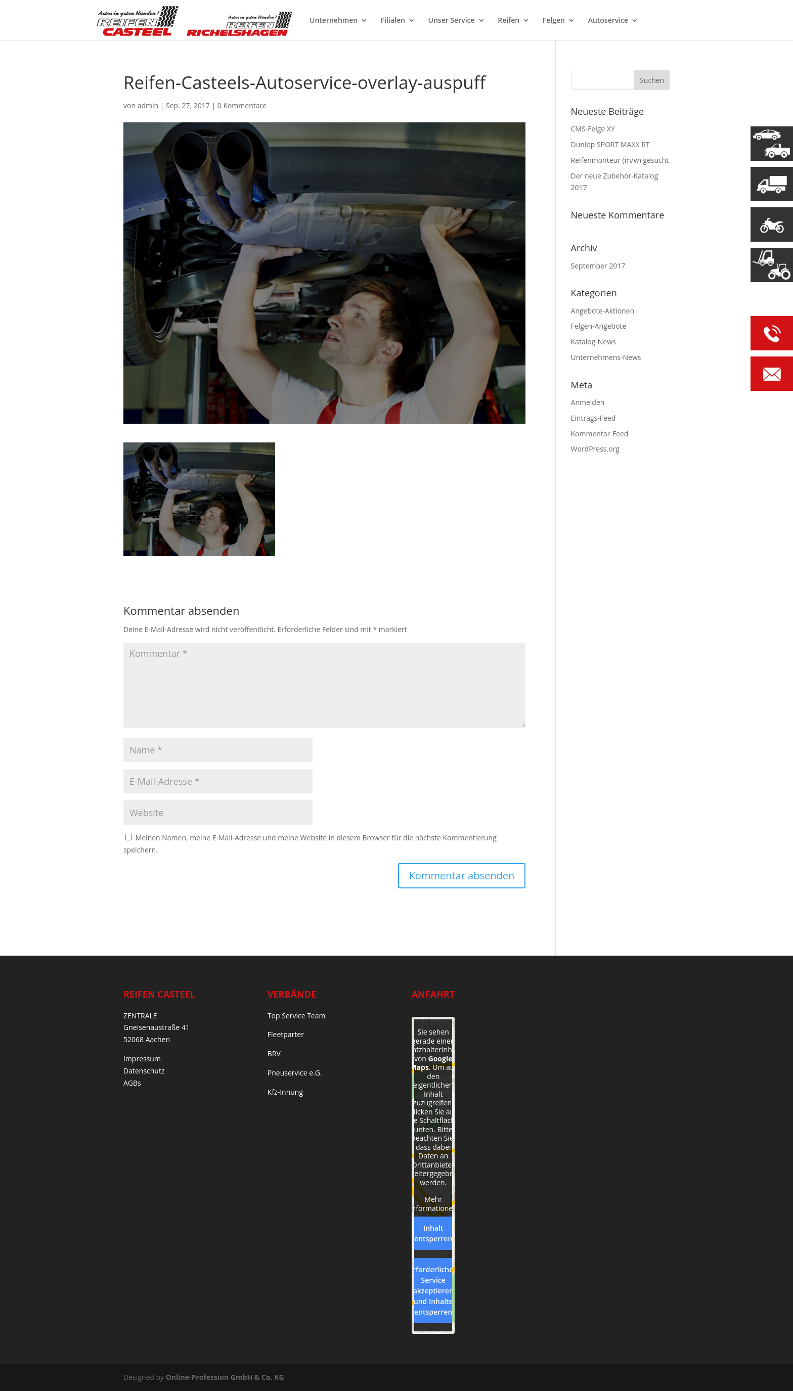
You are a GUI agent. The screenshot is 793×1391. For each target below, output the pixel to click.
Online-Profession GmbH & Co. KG (225, 1377)
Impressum (142, 1058)
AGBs (132, 1083)
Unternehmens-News (606, 357)
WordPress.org (595, 449)
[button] (22, 1369)
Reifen (508, 21)
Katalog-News (593, 341)
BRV (274, 1053)
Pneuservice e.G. (295, 1073)
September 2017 (598, 266)
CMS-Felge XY (593, 128)
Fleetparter (286, 1034)
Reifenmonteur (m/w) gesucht (620, 160)
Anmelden (588, 402)
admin (148, 105)
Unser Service (451, 21)
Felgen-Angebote (599, 326)
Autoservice (608, 21)
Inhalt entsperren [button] (433, 1233)
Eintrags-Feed (593, 418)
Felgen (554, 21)
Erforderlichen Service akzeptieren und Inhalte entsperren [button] (433, 1291)
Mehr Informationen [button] (433, 1204)
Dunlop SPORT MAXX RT (610, 144)
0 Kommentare (242, 105)
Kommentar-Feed (600, 433)
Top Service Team (297, 1015)
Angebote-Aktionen (602, 311)
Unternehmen (334, 21)
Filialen (393, 21)
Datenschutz (143, 1070)
